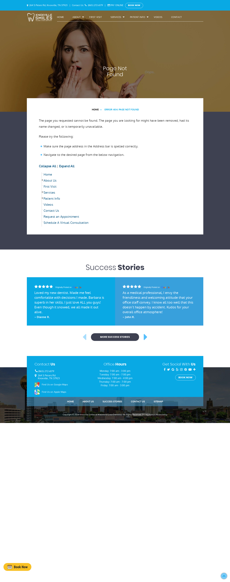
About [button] (77, 17)
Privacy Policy (148, 414)
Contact (176, 17)
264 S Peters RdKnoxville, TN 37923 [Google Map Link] (49, 377)
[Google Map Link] (35, 376)
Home (60, 17)
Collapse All (47, 166)
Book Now (134, 5)
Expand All (67, 166)
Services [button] (116, 17)
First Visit (95, 17)
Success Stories (112, 401)
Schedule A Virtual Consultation (66, 223)
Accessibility (161, 414)
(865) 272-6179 (95, 5)
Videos (158, 17)
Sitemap (158, 401)
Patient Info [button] (137, 17)
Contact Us (51, 211)
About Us (88, 401)
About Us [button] (50, 180)
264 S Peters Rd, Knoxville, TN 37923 (48, 5)
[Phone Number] (36, 371)
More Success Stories (115, 337)
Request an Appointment (61, 217)
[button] (224, 576)
